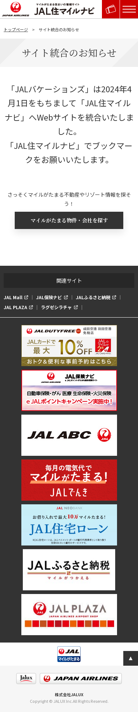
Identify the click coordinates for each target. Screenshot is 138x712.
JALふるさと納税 (93, 297)
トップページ (16, 29)
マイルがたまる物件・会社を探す (69, 220)
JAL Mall (13, 297)
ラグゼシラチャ (56, 307)
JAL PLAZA (15, 307)
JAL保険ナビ (49, 297)
